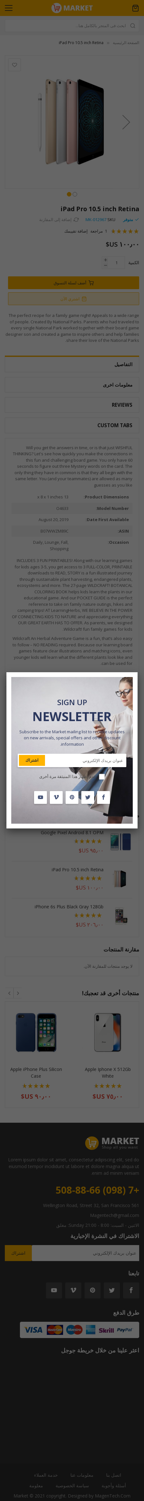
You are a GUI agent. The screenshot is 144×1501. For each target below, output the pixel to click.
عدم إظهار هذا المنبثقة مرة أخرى (67, 776)
